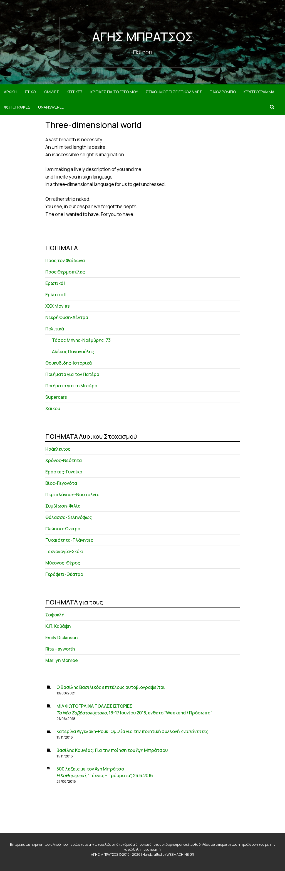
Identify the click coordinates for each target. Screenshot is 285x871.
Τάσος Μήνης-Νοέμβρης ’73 (81, 340)
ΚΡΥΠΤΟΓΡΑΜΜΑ (259, 91)
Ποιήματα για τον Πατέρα (72, 374)
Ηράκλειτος (57, 449)
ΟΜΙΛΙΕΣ (51, 91)
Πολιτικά (54, 329)
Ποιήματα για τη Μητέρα (71, 386)
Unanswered (51, 107)
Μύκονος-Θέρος (62, 563)
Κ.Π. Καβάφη (58, 626)
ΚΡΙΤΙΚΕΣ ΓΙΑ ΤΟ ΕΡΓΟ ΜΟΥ (114, 91)
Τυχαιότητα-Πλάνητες (69, 540)
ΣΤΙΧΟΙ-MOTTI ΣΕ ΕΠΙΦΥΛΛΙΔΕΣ (174, 91)
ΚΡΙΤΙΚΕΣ (75, 91)
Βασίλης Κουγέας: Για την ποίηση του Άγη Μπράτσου (112, 750)
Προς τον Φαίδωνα (65, 260)
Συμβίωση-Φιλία (63, 506)
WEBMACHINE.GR (180, 854)
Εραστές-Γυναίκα (63, 472)
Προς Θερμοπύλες (65, 272)
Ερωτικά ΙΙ (55, 295)
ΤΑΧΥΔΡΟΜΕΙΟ (223, 91)
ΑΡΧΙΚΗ (10, 91)
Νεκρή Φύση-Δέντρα (66, 317)
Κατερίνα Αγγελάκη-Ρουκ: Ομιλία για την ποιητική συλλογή (132, 731)
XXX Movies (57, 306)
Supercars (56, 397)
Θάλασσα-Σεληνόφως (68, 517)
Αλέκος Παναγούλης (73, 351)
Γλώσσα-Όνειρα (62, 529)
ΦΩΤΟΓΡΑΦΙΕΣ (17, 107)
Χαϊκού (52, 408)
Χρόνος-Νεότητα (63, 460)
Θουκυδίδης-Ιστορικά (68, 363)
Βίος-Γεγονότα (61, 483)
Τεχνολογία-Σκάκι (64, 551)
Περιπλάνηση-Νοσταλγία (72, 494)
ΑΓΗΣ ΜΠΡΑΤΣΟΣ (142, 36)
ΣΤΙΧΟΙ (30, 91)
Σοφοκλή (54, 615)
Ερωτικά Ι (55, 283)
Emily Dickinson (61, 637)
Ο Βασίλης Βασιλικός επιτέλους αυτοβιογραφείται (110, 687)
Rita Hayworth (60, 649)
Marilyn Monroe (61, 660)
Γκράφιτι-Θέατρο (64, 574)
